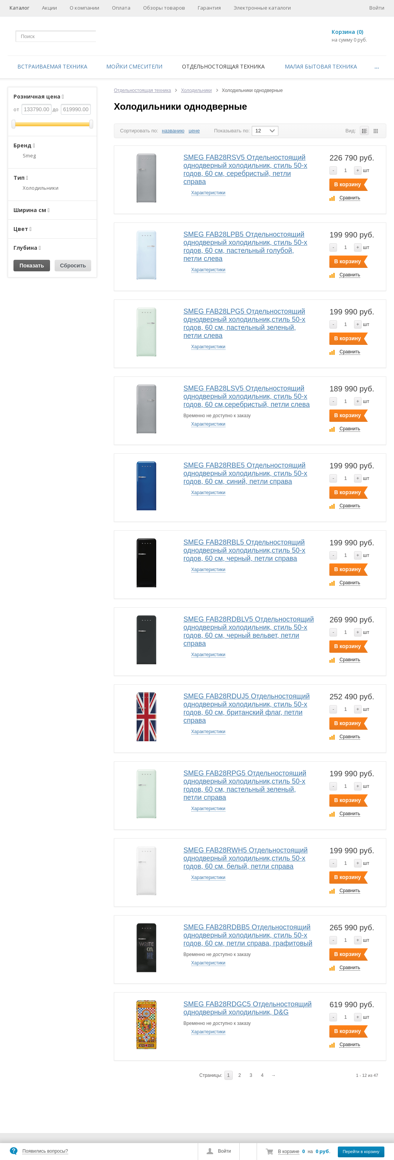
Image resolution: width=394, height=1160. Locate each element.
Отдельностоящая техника (223, 66)
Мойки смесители (134, 66)
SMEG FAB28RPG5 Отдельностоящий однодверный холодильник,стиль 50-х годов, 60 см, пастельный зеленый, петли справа (245, 785)
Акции (49, 7)
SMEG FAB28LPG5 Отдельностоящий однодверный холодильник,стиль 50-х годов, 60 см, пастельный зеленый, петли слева (245, 323)
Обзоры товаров (164, 7)
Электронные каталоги (262, 7)
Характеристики (208, 193)
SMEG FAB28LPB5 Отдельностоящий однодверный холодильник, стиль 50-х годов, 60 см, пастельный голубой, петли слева (245, 246)
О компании (84, 7)
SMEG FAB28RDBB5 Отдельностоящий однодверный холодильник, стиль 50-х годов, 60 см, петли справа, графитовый (248, 935)
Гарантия (209, 7)
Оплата (121, 7)
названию (173, 131)
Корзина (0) (347, 31)
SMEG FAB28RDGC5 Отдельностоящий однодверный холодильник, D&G (248, 1008)
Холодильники (196, 90)
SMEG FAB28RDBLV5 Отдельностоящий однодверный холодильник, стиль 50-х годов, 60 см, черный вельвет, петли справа (249, 631)
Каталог (19, 7)
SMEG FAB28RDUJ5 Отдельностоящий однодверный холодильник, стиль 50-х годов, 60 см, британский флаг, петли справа (247, 708)
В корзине (288, 1151)
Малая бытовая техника (321, 66)
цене (194, 131)
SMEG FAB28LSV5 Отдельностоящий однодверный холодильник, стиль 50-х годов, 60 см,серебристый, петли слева (247, 396)
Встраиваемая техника (52, 66)
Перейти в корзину (361, 1151)
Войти (224, 1151)
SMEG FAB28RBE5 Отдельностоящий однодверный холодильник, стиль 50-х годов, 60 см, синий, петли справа (245, 473)
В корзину (347, 184)
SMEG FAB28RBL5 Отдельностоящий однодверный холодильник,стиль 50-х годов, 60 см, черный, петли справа (245, 550)
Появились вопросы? (45, 1151)
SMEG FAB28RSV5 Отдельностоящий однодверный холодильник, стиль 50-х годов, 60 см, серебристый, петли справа (245, 170)
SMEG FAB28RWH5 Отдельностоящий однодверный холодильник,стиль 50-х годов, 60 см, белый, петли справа (246, 858)
